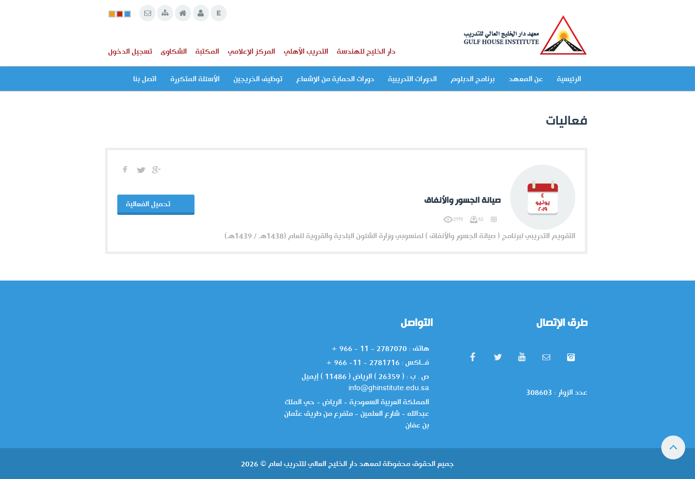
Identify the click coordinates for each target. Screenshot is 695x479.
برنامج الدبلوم (473, 79)
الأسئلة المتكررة (195, 79)
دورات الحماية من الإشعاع (335, 79)
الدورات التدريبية (412, 79)
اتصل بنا (144, 79)
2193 (453, 219)
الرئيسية (569, 79)
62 (476, 219)
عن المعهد (526, 79)
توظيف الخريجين (258, 79)
